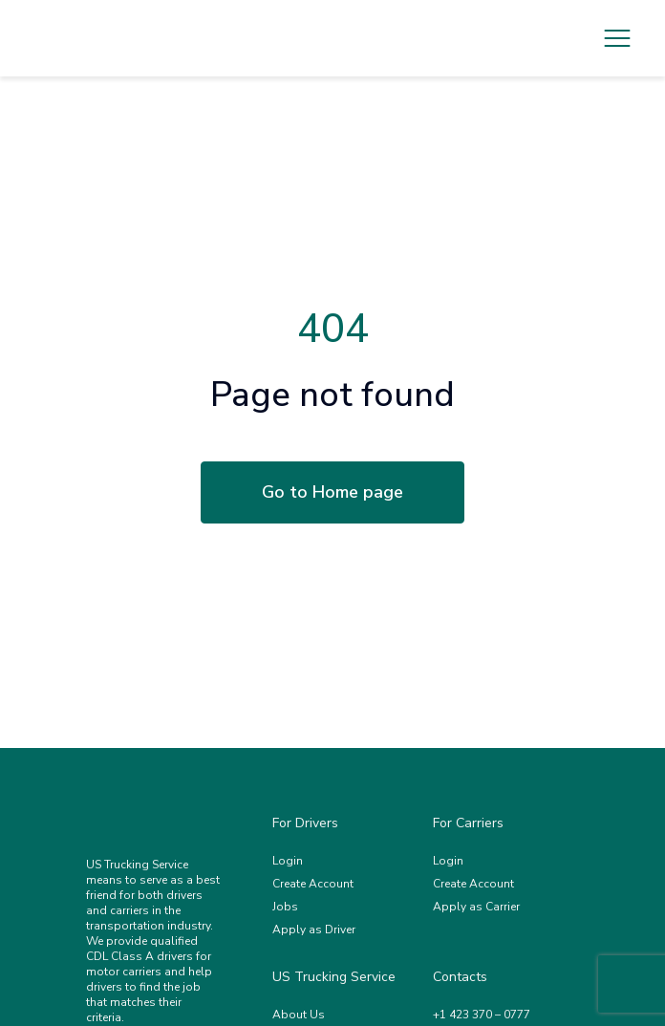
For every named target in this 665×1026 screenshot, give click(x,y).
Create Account (313, 883)
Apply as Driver (313, 929)
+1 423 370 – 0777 (481, 1014)
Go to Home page (332, 492)
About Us (298, 1014)
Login (287, 860)
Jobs (285, 906)
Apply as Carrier (476, 906)
